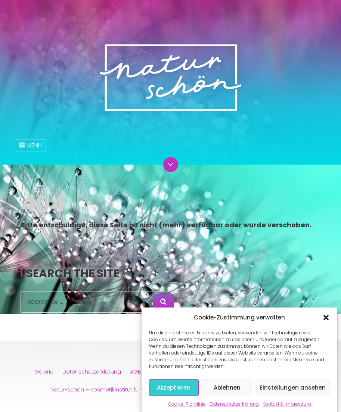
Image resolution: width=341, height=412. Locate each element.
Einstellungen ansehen (293, 392)
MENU (30, 145)
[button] (326, 322)
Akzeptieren (173, 392)
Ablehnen (227, 392)
